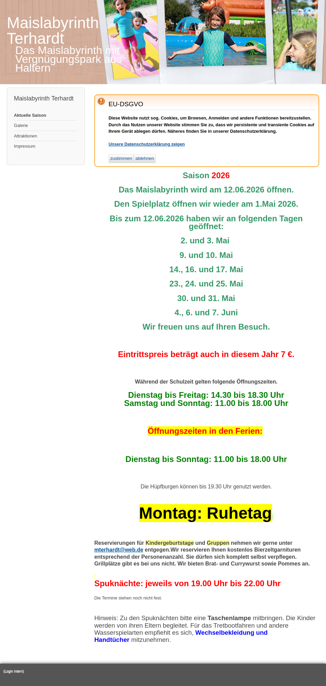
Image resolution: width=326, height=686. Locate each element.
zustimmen (121, 158)
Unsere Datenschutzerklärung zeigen (147, 144)
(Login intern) (13, 671)
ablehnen (144, 158)
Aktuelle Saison (30, 115)
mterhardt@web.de (118, 550)
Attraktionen (25, 135)
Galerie (21, 125)
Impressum (24, 146)
